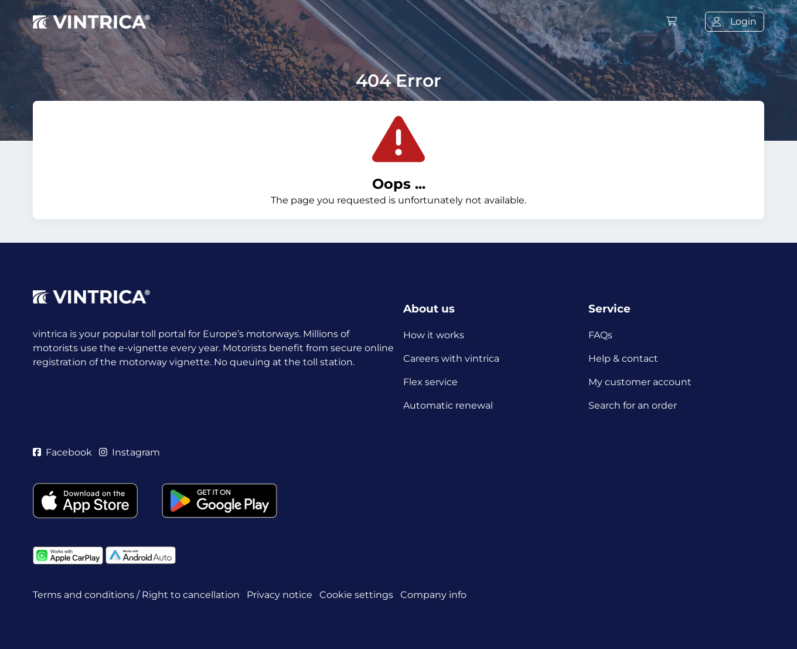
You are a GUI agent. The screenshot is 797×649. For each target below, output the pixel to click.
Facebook (62, 452)
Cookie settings (356, 594)
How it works (433, 335)
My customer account (640, 382)
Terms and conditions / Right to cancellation (136, 594)
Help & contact (623, 358)
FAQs (600, 335)
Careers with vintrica (451, 358)
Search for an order (632, 405)
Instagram (129, 452)
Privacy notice (279, 594)
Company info (433, 594)
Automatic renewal (448, 405)
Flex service (430, 382)
